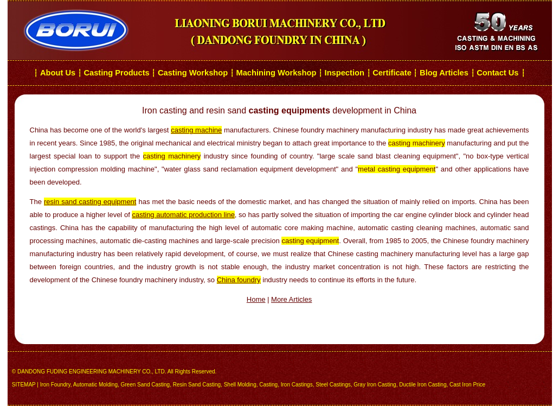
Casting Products (116, 72)
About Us (57, 72)
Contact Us (499, 72)
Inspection (344, 72)
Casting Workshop (193, 72)
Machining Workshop (276, 72)
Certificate (392, 72)
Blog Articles (444, 72)
